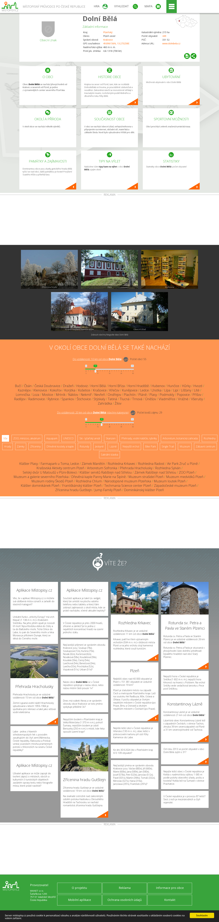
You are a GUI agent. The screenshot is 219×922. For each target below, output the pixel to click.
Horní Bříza (117, 386)
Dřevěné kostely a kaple (60, 446)
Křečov (114, 390)
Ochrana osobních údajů (125, 900)
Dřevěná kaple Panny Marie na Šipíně (98, 477)
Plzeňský (107, 32)
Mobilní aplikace (79, 900)
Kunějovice (129, 390)
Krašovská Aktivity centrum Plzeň (60, 468)
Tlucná (124, 399)
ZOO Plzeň (186, 472)
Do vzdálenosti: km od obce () (93, 412)
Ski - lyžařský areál (89, 438)
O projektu (79, 888)
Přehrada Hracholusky (136, 468)
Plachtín (130, 394)
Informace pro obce (170, 888)
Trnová (137, 399)
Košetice (84, 390)
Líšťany (186, 390)
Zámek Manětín (93, 463)
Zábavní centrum (205, 446)
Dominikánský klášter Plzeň (144, 490)
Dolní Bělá (100, 18)
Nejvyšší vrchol (130, 446)
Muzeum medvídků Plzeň (184, 477)
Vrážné (183, 399)
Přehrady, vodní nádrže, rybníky (139, 438)
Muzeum (185, 446)
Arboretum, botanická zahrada (180, 438)
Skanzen (111, 438)
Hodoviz (82, 386)
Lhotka (156, 390)
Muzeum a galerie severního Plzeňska (41, 477)
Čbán (28, 386)
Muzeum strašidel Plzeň (146, 477)
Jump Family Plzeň (108, 490)
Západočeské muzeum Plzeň (175, 485)
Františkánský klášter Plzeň (82, 485)
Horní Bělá (98, 386)
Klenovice (40, 390)
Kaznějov (24, 390)
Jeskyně (99, 446)
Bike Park (150, 446)
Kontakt (169, 900)
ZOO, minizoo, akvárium (26, 438)
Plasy (153, 394)
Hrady (7, 446)
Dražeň (68, 386)
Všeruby (197, 399)
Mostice (47, 394)
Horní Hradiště (138, 386)
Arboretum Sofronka (102, 468)
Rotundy (84, 446)
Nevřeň (99, 394)
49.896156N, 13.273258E (116, 43)
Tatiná (112, 399)
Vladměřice (167, 399)
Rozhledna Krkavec (121, 463)
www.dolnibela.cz (171, 43)
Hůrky (186, 386)
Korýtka (69, 390)
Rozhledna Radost (151, 463)
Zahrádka (105, 403)
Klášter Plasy (28, 463)
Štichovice (84, 399)
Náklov (73, 394)
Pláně (142, 394)
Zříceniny (35, 446)
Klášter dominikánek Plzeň (40, 485)
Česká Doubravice (47, 386)
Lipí (175, 390)
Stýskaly (99, 399)
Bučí (18, 386)
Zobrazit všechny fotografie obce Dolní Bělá (109, 334)
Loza (36, 394)
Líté (196, 390)
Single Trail (168, 446)
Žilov (118, 403)
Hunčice (173, 386)
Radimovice (36, 399)
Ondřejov (114, 394)
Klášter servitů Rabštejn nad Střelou (106, 472)
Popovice (183, 394)
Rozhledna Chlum (89, 481)
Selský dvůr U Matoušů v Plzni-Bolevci (50, 472)
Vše (5, 438)
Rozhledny (210, 438)
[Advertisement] (109, 220)
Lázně (113, 446)
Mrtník (60, 394)
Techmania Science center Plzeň (127, 485)
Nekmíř (86, 394)
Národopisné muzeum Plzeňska (128, 481)
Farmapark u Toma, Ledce (60, 463)
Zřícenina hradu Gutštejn (73, 490)
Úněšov (150, 399)
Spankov (68, 399)
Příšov (197, 394)
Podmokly (167, 394)
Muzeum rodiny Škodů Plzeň (52, 481)
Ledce (144, 390)
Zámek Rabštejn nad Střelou (155, 472)
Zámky (20, 446)
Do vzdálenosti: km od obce (97, 359)
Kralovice (108, 39)
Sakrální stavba (109, 454)
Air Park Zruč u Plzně (182, 463)
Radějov (20, 399)
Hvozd (197, 386)
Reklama (125, 888)
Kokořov (56, 390)
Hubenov (158, 386)
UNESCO (68, 438)
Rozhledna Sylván (168, 468)
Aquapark (51, 438)
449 (164, 36)
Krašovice (100, 390)
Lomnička (23, 394)
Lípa (167, 390)
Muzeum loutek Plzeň (170, 481)
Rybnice (53, 399)
